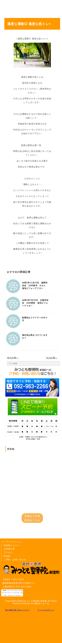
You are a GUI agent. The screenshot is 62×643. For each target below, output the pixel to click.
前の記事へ (12, 357)
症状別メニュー (11, 545)
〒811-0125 (32, 581)
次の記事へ (51, 357)
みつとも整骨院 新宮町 (35, 601)
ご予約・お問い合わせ (15, 559)
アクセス (8, 552)
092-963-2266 (23, 586)
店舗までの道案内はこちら (32, 518)
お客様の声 (9, 549)
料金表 (7, 556)
